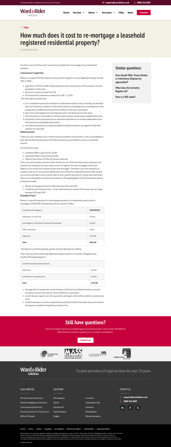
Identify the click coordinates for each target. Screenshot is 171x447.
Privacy (30, 429)
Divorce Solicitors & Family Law (34, 411)
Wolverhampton (93, 416)
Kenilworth (59, 407)
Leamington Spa (93, 402)
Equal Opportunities (103, 429)
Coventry (90, 398)
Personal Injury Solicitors (31, 398)
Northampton (60, 411)
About (93, 12)
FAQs (121, 12)
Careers (22, 429)
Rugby (56, 416)
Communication (89, 429)
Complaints (48, 429)
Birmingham (59, 398)
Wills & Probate (27, 416)
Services (79, 12)
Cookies (38, 429)
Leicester (90, 407)
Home (66, 12)
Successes (108, 12)
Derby (56, 402)
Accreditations (59, 429)
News (130, 12)
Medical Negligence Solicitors (33, 402)
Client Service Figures (74, 429)
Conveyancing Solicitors (31, 407)
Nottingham (91, 411)
